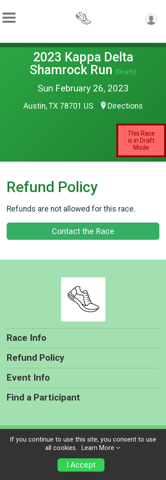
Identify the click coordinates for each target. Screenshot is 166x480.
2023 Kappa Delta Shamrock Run (81, 63)
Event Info (28, 377)
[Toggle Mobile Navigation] (9, 18)
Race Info (26, 338)
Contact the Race (83, 231)
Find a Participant (43, 397)
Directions (125, 106)
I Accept (81, 465)
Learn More (97, 448)
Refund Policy (35, 357)
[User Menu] (151, 19)
